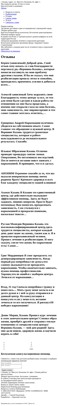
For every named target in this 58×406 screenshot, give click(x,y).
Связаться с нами (12, 22)
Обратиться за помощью (10, 51)
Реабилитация (11, 14)
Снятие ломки (11, 18)
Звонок (3, 8)
